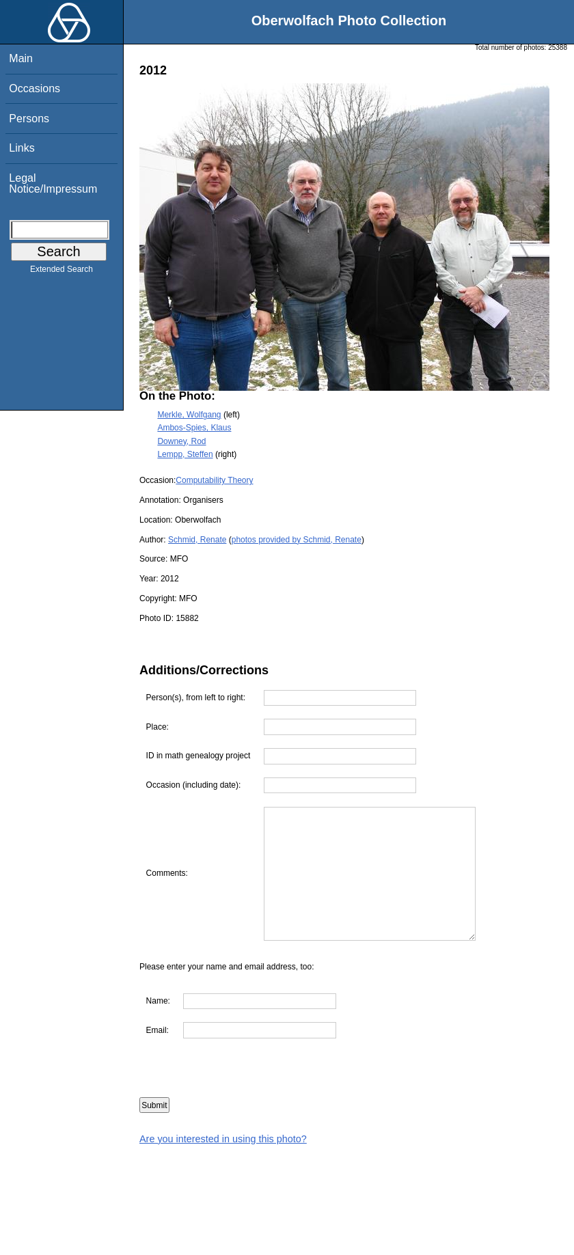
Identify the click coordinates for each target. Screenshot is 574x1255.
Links (21, 148)
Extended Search (61, 272)
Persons (29, 118)
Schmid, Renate (197, 539)
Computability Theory (214, 480)
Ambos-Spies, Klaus (194, 427)
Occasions (34, 88)
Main (21, 58)
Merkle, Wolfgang (189, 414)
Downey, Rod (181, 441)
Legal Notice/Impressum (53, 183)
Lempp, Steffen (185, 454)
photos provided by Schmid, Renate (296, 539)
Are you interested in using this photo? (223, 1138)
